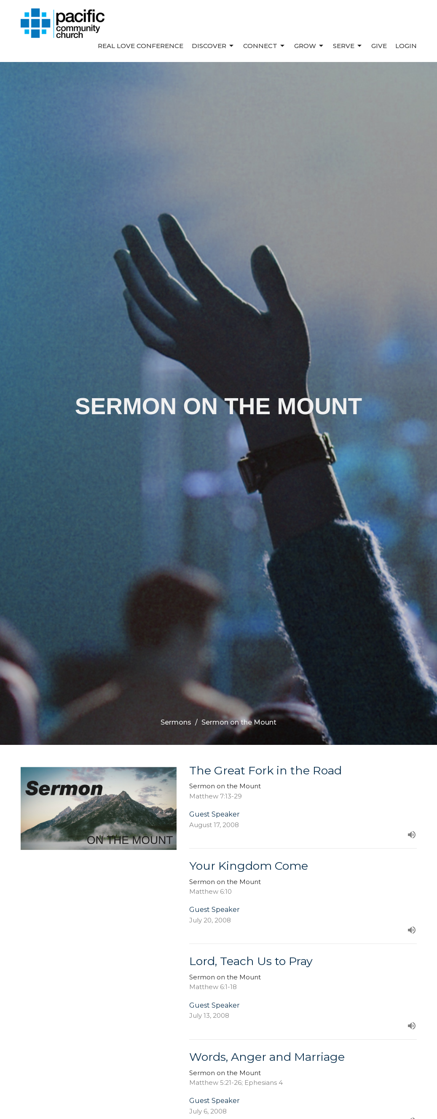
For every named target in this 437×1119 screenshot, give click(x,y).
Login (406, 46)
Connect (264, 46)
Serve (348, 46)
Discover (213, 46)
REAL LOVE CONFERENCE (140, 46)
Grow (309, 46)
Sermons (176, 722)
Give (379, 46)
